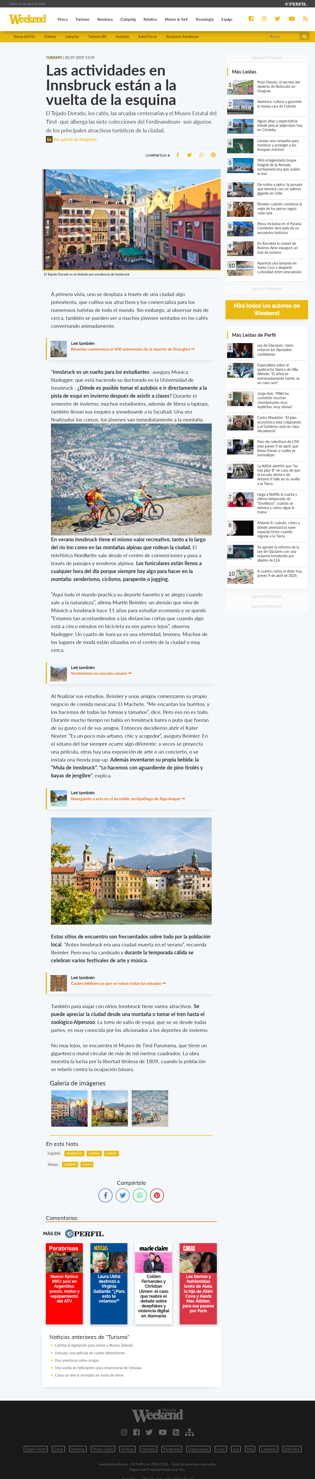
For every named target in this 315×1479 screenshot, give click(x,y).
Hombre (148, 1449)
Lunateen (269, 1449)
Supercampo (198, 1449)
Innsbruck (74, 1153)
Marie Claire (103, 1449)
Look (221, 1449)
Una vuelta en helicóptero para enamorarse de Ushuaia (98, 1368)
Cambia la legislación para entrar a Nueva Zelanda (94, 1345)
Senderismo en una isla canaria (99, 673)
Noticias (78, 1449)
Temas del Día (24, 36)
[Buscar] (283, 36)
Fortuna (127, 1449)
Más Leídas (244, 72)
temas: (53, 1164)
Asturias (122, 36)
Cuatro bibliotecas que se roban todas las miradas (116, 983)
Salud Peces (147, 36)
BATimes (292, 1449)
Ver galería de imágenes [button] (71, 139)
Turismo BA (97, 36)
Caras (58, 1449)
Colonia (50, 36)
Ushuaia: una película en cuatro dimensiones (90, 1353)
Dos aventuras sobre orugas (77, 1360)
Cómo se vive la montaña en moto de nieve (89, 1375)
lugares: (54, 1153)
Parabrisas (171, 1449)
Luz (236, 1449)
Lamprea (72, 36)
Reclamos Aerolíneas (182, 36)
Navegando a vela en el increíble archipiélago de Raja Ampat (125, 798)
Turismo (70, 1164)
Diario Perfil (36, 1449)
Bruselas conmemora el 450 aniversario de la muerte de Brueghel (130, 348)
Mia (250, 1449)
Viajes (87, 1164)
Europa (111, 1153)
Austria (94, 1153)
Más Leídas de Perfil (254, 335)
